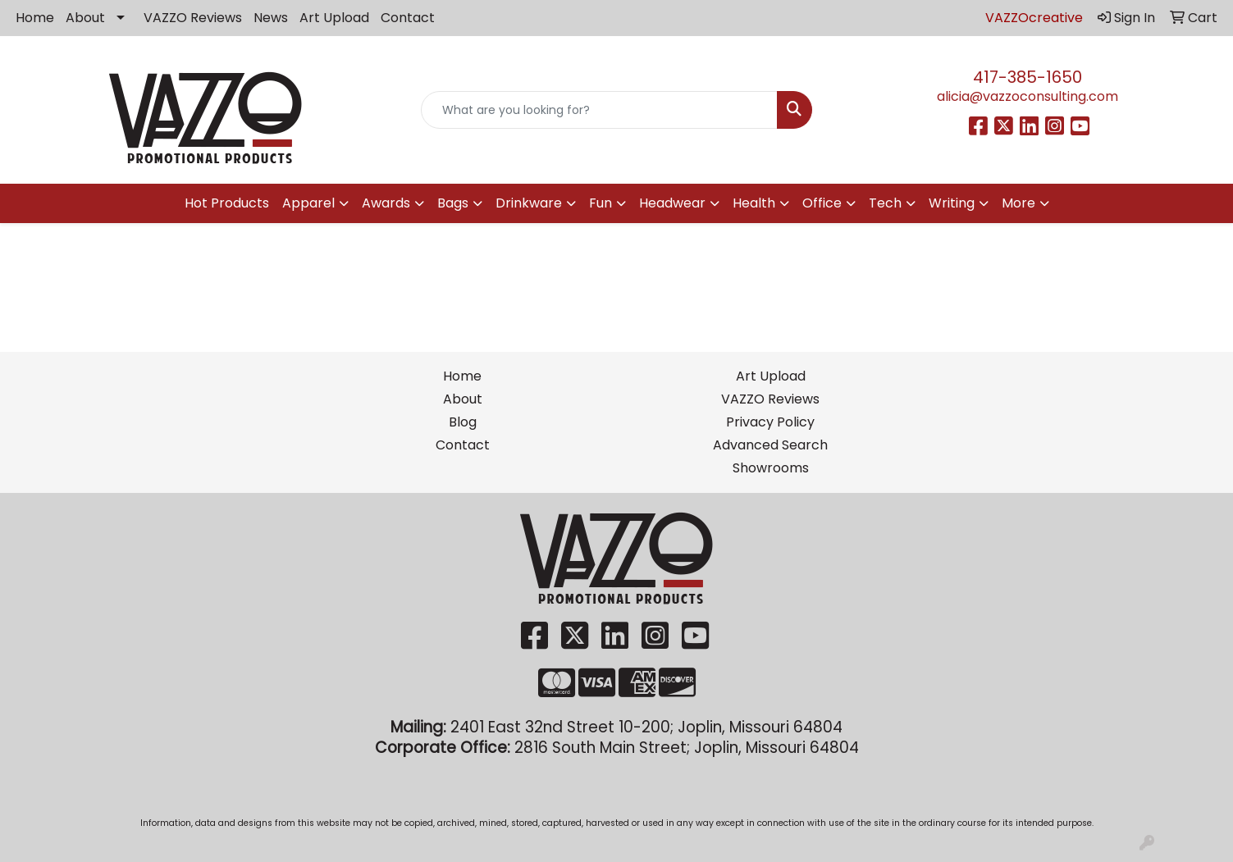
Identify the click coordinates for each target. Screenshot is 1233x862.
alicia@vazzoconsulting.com (1027, 96)
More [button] (1018, 203)
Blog (463, 422)
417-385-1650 (1027, 77)
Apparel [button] (308, 203)
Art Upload (334, 17)
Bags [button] (452, 203)
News (270, 17)
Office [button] (822, 203)
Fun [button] (600, 203)
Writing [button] (952, 203)
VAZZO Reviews (193, 17)
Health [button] (754, 203)
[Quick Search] (599, 110)
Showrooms (771, 467)
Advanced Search (770, 445)
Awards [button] (386, 203)
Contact (408, 17)
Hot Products (227, 203)
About (85, 17)
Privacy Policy (770, 422)
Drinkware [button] (528, 203)
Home (35, 17)
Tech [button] (885, 203)
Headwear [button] (672, 203)
